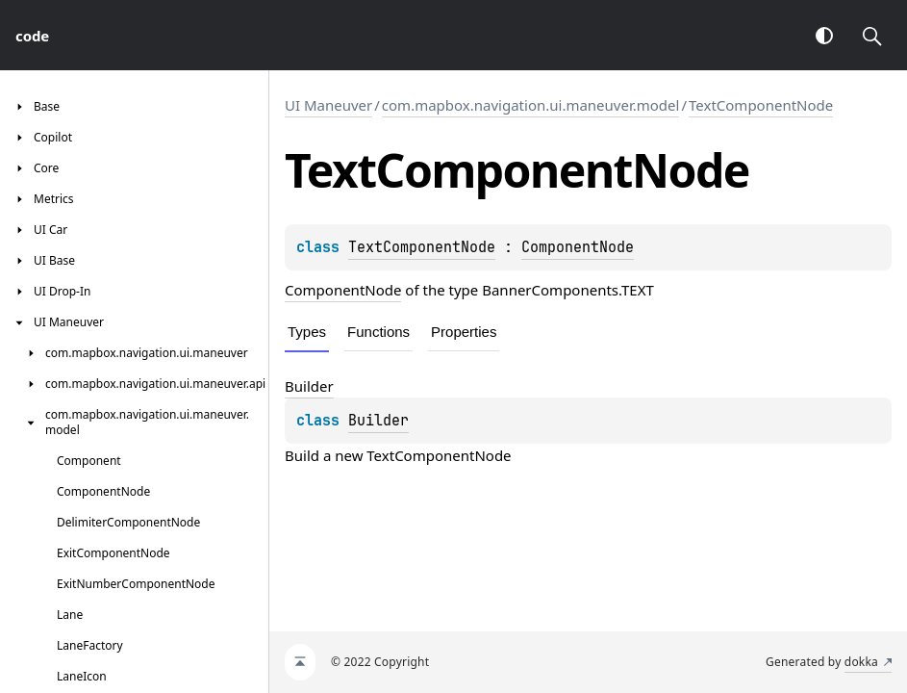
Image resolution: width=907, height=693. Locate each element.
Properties (463, 331)
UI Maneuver (328, 105)
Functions (378, 331)
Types (307, 331)
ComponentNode (577, 247)
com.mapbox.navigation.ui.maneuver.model (531, 105)
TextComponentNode (761, 105)
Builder (378, 420)
